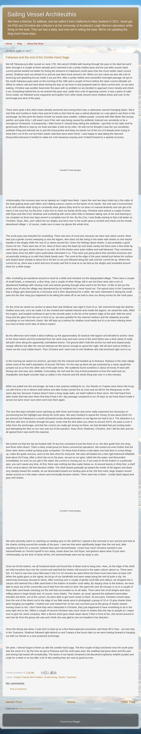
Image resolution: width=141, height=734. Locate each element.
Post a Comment (18, 689)
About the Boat (35, 43)
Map (19, 43)
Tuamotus (71, 677)
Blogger (76, 721)
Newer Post (14, 702)
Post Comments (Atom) (30, 708)
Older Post (128, 702)
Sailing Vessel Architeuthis (41, 14)
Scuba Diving (50, 677)
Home (9, 43)
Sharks (61, 677)
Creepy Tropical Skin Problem (28, 677)
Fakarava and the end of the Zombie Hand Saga (37, 57)
